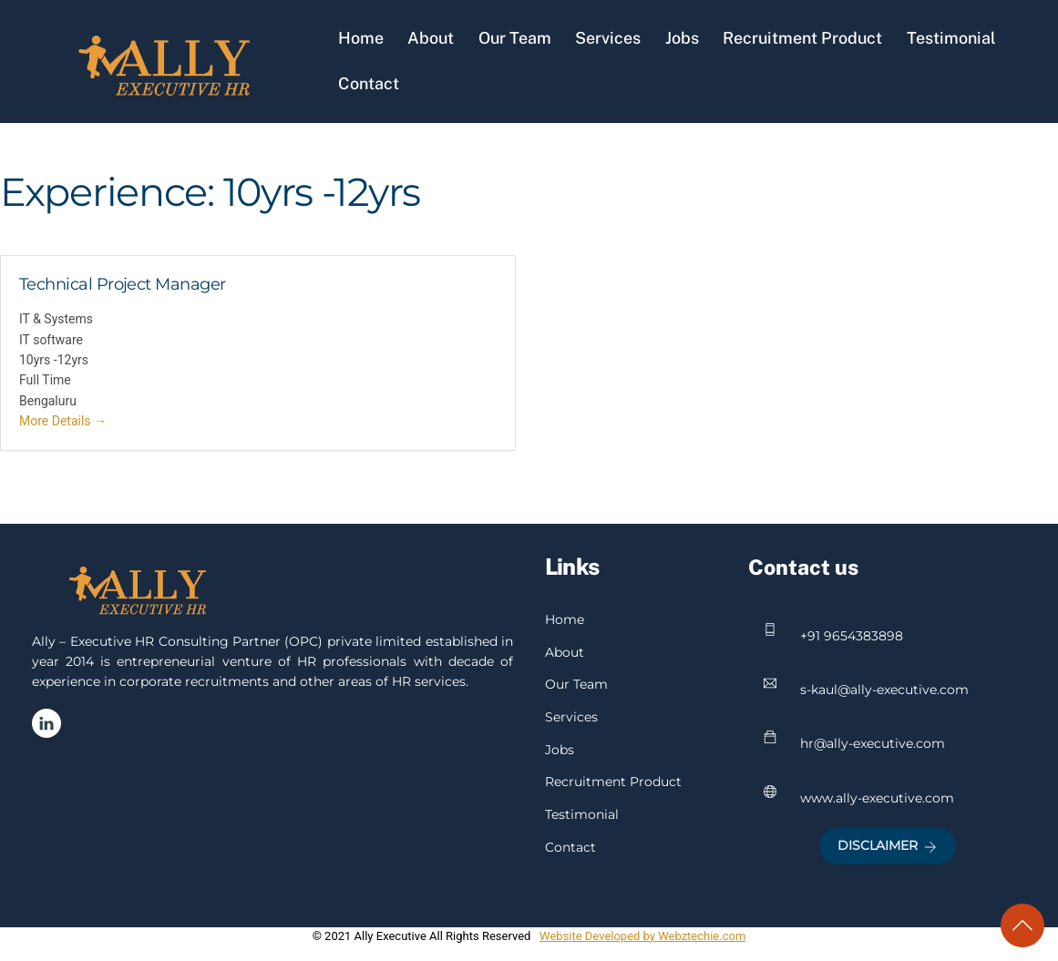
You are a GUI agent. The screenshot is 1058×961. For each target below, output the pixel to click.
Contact (368, 83)
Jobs (682, 37)
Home (361, 37)
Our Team (514, 37)
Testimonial (951, 37)
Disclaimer (887, 845)
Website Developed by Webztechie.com (642, 936)
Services (608, 37)
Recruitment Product (802, 37)
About (430, 37)
